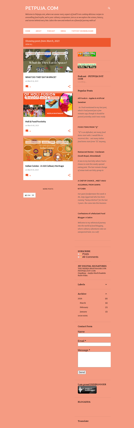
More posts (48, 189)
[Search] (109, 8)
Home (27, 31)
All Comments (89, 256)
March (83, 303)
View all (28, 44)
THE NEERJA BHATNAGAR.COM (92, 268)
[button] (69, 86)
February (84, 307)
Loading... (82, 82)
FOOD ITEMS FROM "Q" (88, 127)
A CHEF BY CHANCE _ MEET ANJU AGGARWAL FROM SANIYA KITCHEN (92, 185)
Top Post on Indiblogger (82, 31)
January (83, 312)
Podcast (51, 31)
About (39, 31)
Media (63, 31)
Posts (84, 254)
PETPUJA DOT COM (87, 271)
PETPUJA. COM (41, 8)
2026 (80, 298)
